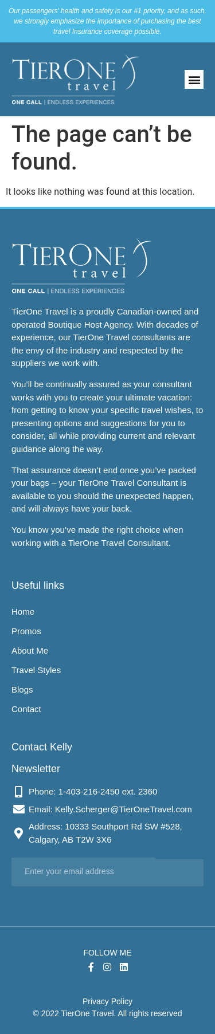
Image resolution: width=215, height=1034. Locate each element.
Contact (26, 709)
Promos (26, 631)
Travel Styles (36, 670)
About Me (29, 650)
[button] (194, 79)
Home (22, 611)
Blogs (22, 689)
